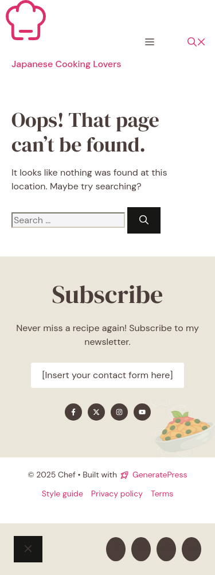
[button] (196, 42)
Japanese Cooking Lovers (66, 64)
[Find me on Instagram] (119, 412)
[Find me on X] (96, 412)
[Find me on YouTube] (142, 412)
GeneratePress (159, 474)
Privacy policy (117, 493)
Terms (162, 493)
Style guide (62, 493)
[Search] (144, 220)
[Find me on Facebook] (73, 412)
